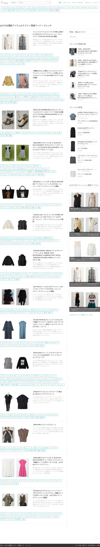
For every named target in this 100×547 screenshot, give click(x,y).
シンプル (30, 58)
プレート (3, 207)
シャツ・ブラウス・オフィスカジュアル (41, 55)
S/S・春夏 (13, 102)
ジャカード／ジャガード (43, 58)
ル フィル (4, 309)
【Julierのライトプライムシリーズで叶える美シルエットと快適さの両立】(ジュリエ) (87, 73)
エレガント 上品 (15, 63)
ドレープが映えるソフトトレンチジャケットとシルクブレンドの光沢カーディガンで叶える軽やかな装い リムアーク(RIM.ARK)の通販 (84, 235)
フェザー (40, 381)
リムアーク (4, 447)
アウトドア (40, 276)
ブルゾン (21, 276)
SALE (57, 10)
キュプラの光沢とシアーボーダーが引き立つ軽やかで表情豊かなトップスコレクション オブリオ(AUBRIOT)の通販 (84, 310)
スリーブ (55, 58)
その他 (51, 10)
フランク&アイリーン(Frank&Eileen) (88, 121)
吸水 (18, 519)
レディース (66, 2)
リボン (56, 516)
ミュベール (4, 204)
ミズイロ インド (5, 237)
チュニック (4, 345)
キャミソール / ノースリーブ (43, 513)
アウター (20, 7)
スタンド (32, 480)
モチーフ (41, 132)
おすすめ (33, 96)
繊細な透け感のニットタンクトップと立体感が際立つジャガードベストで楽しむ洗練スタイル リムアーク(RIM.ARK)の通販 (84, 210)
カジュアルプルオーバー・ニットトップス (13, 171)
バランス (11, 243)
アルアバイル (5, 94)
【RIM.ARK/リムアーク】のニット (44, 424)
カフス (49, 96)
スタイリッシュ (52, 414)
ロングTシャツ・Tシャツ (33, 378)
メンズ (74, 2)
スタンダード (53, 309)
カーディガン (14, 345)
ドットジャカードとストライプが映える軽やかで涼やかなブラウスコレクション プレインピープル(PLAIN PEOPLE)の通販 (48, 34)
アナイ (3, 414)
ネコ (44, 204)
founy (1, 545)
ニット (46, 168)
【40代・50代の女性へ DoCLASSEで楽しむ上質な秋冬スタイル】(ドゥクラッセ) (88, 51)
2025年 (30, 171)
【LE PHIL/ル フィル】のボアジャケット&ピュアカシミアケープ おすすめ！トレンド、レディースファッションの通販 (48, 289)
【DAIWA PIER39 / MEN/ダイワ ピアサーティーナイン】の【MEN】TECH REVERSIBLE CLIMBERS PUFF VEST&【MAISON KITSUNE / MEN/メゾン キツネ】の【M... (48, 255)
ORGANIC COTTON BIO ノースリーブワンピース (87, 144)
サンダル (25, 132)
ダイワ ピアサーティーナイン (20, 273)
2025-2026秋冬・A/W (41, 171)
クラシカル (29, 204)
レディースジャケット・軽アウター (11, 96)
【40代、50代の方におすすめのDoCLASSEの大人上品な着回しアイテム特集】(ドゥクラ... (88, 62)
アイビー (19, 204)
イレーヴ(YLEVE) (82, 148)
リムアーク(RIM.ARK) (84, 132)
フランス (26, 516)
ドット (3, 61)
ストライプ (35, 61)
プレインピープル (6, 55)
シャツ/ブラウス (28, 513)
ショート (22, 58)
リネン (19, 450)
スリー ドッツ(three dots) (85, 160)
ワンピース (44, 7)
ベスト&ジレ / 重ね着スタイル (44, 237)
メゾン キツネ (5, 273)
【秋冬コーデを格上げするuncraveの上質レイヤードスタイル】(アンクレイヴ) (87, 84)
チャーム (37, 204)
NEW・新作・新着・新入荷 (37, 450)
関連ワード (21, 545)
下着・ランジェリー (17, 10)
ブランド (87, 2)
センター (11, 99)
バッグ (76, 7)
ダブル (12, 174)
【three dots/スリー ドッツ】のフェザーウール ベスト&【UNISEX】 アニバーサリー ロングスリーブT (47, 355)
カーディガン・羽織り (43, 342)
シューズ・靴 (6, 10)
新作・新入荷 (20, 61)
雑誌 (39, 207)
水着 (34, 10)
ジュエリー (94, 7)
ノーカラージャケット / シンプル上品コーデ (13, 168)
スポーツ (57, 276)
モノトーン (4, 63)
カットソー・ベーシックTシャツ (52, 378)
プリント (34, 99)
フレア (31, 312)
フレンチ (54, 61)
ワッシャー (11, 519)
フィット (58, 480)
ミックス (11, 450)
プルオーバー (36, 447)
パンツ (69, 7)
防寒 (17, 279)
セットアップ (53, 7)
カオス (3, 513)
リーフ (42, 99)
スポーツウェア (42, 10)
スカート (62, 7)
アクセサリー (84, 7)
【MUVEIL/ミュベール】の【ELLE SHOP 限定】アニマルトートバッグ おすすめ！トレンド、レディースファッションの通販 (48, 184)
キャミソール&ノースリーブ (9, 58)
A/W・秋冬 (41, 174)
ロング (49, 99)
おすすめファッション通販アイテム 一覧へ (81, 315)
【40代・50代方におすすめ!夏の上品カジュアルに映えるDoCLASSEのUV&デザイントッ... (88, 95)
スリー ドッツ (5, 375)
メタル (19, 417)
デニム (19, 99)
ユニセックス (24, 384)
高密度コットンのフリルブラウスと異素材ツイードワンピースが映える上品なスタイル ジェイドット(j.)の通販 (84, 260)
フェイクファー (21, 312)
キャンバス (57, 513)
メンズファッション (37, 273)
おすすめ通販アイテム (10, 545)
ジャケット (4, 174)
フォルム (10, 61)
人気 (25, 450)
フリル (34, 516)
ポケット (10, 279)
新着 (60, 2)
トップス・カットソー (32, 7)
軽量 (33, 207)
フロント (19, 174)
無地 (28, 61)
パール (50, 204)
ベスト (27, 243)
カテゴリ (80, 2)
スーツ (28, 10)
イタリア (41, 96)
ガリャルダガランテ (6, 132)
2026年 (26, 96)
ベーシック (51, 384)
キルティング (57, 273)
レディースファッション (9, 7)
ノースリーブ (45, 61)
